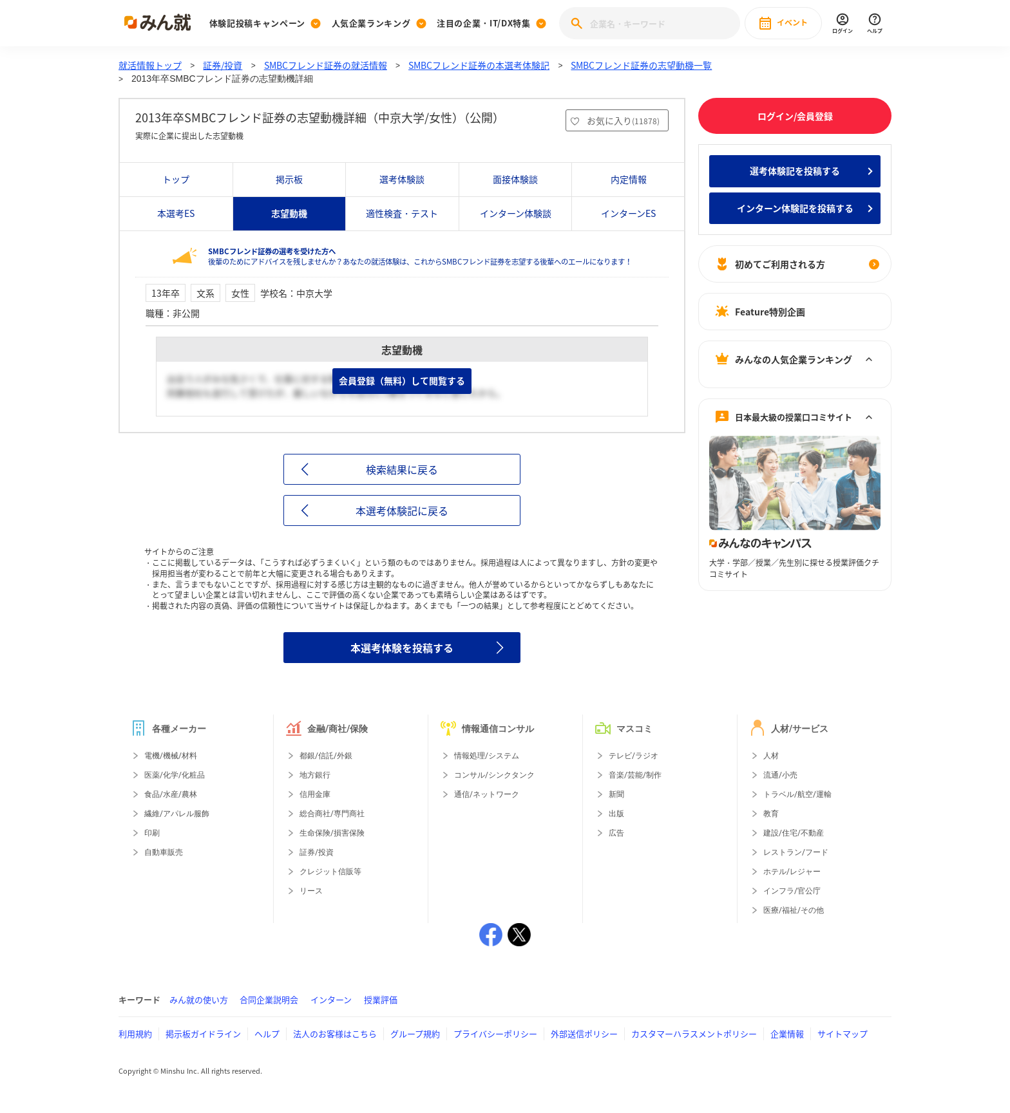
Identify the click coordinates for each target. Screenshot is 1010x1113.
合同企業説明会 (269, 999)
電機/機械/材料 (170, 755)
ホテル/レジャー (792, 871)
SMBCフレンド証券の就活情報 (325, 65)
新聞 (616, 794)
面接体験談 (515, 179)
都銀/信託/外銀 (326, 755)
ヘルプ (267, 1033)
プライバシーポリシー (495, 1033)
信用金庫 (315, 794)
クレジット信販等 (330, 871)
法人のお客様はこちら (335, 1033)
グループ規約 (415, 1033)
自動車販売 (163, 852)
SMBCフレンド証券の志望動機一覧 (641, 65)
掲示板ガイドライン (203, 1033)
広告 (616, 832)
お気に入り (623, 120)
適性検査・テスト (402, 213)
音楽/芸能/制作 (635, 775)
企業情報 (787, 1033)
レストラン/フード (795, 852)
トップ (175, 179)
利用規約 (135, 1033)
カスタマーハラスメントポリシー (694, 1033)
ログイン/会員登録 (795, 115)
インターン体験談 (515, 213)
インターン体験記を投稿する (795, 207)
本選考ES (176, 213)
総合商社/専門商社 (332, 813)
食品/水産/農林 (170, 794)
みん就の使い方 (198, 999)
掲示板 (289, 179)
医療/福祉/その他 (793, 910)
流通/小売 (780, 775)
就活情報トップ (150, 65)
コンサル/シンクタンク (494, 775)
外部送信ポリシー (584, 1033)
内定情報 (629, 179)
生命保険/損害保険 (332, 832)
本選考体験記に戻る (402, 510)
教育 (771, 813)
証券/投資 (222, 65)
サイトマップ (842, 1033)
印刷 (152, 832)
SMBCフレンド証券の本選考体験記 (478, 65)
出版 (616, 813)
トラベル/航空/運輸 (797, 794)
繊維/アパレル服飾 (176, 813)
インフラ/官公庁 (792, 890)
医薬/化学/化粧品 (174, 775)
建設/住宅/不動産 (793, 832)
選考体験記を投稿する (795, 170)
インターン (331, 999)
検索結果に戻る (402, 469)
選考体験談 (401, 179)
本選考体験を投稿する (401, 647)
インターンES (628, 213)
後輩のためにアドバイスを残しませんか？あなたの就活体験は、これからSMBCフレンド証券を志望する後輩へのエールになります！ (420, 256)
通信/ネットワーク (486, 794)
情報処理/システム (486, 755)
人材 (771, 755)
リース (311, 890)
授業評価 (380, 999)
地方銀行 (315, 775)
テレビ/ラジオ (633, 755)
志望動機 (289, 213)
